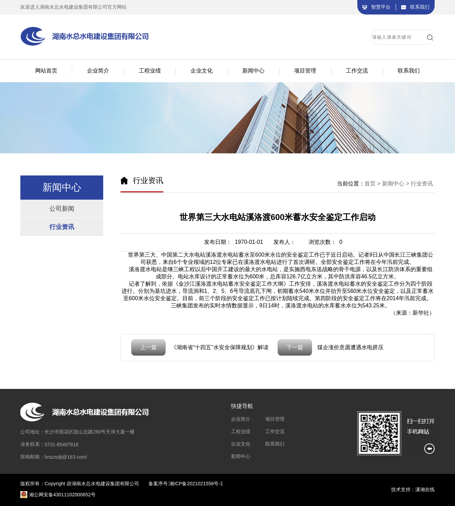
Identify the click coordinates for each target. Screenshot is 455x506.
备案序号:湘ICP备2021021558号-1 (185, 483)
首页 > (372, 184)
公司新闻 (61, 208)
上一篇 (148, 347)
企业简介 (240, 419)
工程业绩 (240, 431)
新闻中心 (240, 456)
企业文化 (240, 444)
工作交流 (274, 431)
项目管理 (274, 419)
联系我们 (274, 444)
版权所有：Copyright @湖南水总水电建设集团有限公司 (79, 483)
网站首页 (46, 71)
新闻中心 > (395, 184)
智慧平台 (380, 7)
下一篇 (295, 347)
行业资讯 (61, 226)
